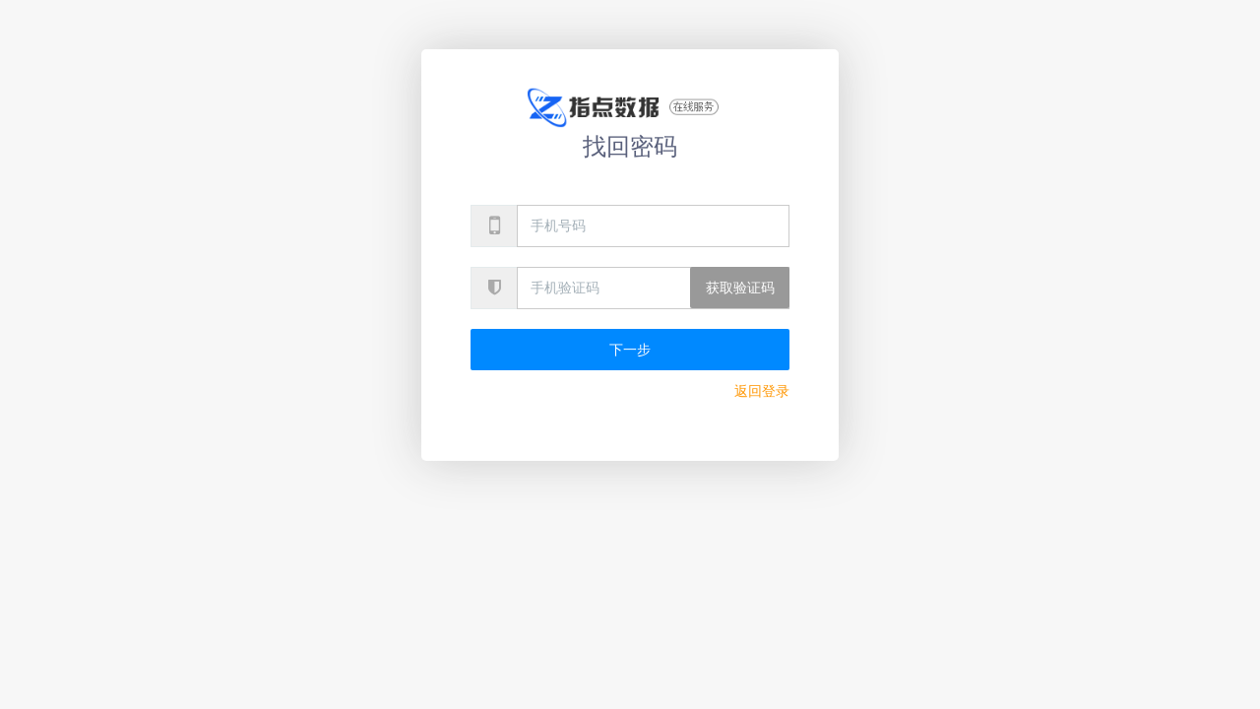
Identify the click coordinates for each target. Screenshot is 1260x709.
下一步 (630, 349)
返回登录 (761, 391)
